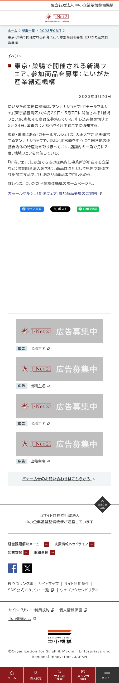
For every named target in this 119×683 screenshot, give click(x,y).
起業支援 (15, 552)
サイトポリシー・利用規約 (31, 610)
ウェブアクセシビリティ (79, 590)
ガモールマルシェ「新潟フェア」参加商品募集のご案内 (55, 193)
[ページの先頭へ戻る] (102, 504)
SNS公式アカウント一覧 (31, 590)
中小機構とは (22, 619)
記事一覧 (28, 30)
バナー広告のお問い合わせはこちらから (59, 479)
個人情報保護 (73, 610)
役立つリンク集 (20, 584)
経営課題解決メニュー (25, 544)
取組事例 (41, 552)
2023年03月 (50, 30)
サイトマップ (49, 584)
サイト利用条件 (76, 584)
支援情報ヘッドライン (71, 544)
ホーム (12, 30)
